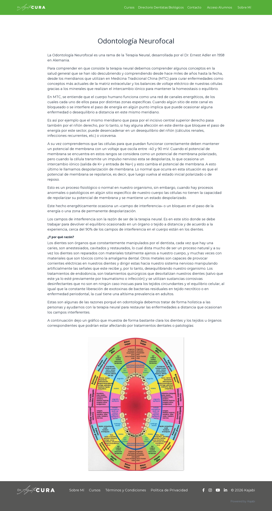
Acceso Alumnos (219, 7)
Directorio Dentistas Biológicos (161, 7)
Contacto (194, 7)
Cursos (129, 7)
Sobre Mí (244, 7)
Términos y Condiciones (125, 490)
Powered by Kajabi (242, 501)
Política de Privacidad (169, 490)
